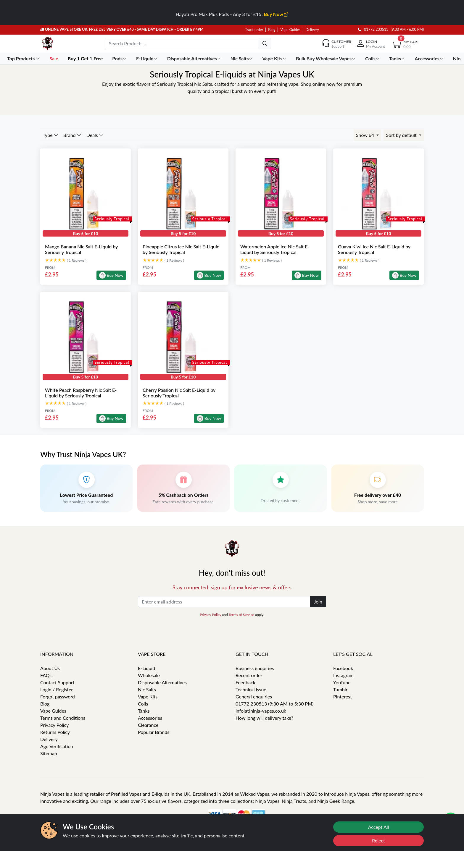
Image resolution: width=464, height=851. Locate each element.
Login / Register (56, 689)
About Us (50, 668)
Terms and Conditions (62, 718)
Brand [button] (72, 135)
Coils (143, 703)
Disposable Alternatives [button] (194, 58)
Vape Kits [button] (274, 58)
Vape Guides (290, 29)
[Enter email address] (224, 601)
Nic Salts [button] (242, 58)
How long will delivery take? (264, 718)
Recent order (249, 675)
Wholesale (149, 675)
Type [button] (51, 135)
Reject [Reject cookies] (378, 840)
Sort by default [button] (402, 135)
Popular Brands (153, 732)
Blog (271, 29)
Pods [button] (120, 58)
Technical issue (251, 689)
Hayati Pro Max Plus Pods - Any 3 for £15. (232, 14)
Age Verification (56, 746)
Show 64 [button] (365, 135)
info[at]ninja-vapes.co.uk (261, 711)
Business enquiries (255, 668)
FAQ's (46, 675)
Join (318, 601)
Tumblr (340, 689)
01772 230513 (373, 29)
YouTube (342, 682)
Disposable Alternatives (162, 682)
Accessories (150, 718)
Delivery (312, 29)
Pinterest (342, 696)
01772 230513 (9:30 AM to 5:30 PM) (274, 703)
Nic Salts (147, 689)
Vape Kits (147, 696)
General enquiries (254, 696)
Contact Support (57, 682)
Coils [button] (373, 58)
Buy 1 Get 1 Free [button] (85, 58)
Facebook (343, 668)
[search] (265, 43)
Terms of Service (241, 614)
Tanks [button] (397, 58)
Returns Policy (55, 732)
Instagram (343, 675)
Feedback (245, 682)
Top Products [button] (24, 58)
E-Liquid (146, 668)
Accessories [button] (429, 58)
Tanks (144, 711)
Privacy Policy (210, 614)
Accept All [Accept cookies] (378, 827)
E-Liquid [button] (147, 58)
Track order (254, 29)
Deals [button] (95, 135)
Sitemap (48, 753)
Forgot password (57, 696)
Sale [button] (54, 58)
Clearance (148, 725)
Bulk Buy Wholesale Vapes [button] (326, 58)
